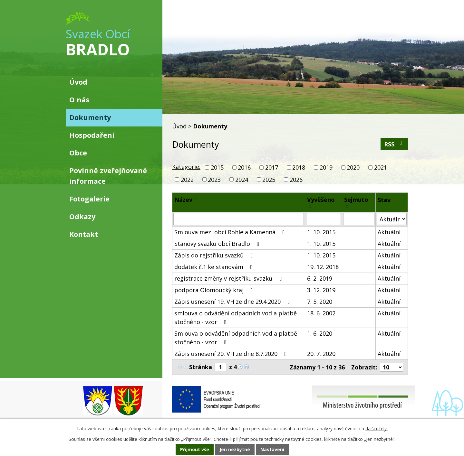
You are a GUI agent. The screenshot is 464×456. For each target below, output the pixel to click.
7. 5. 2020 (319, 301)
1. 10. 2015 (321, 232)
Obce (78, 152)
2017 (271, 167)
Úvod (179, 126)
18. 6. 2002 (321, 313)
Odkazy (82, 216)
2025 (268, 179)
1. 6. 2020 (319, 333)
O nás (79, 99)
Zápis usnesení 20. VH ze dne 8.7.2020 (231, 354)
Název (183, 199)
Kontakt (83, 234)
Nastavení (272, 449)
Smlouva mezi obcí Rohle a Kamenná (230, 232)
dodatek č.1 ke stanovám (214, 267)
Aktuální (389, 232)
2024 (241, 179)
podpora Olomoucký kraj (215, 290)
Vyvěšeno (321, 199)
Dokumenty (90, 117)
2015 (217, 167)
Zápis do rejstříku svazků (215, 255)
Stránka (200, 367)
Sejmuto (356, 199)
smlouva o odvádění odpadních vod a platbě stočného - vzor (235, 317)
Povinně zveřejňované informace (108, 175)
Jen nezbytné (234, 449)
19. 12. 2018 (323, 267)
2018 (298, 167)
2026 (296, 179)
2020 (353, 167)
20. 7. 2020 (321, 354)
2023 (214, 179)
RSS (394, 144)
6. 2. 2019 (319, 278)
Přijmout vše (194, 449)
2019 (326, 167)
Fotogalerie (89, 198)
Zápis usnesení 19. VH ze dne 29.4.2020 (233, 301)
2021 (380, 167)
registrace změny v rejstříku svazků (229, 278)
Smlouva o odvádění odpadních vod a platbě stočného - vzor (235, 338)
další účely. (376, 428)
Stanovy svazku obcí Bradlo (218, 243)
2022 (187, 179)
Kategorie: (186, 167)
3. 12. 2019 (321, 290)
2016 (244, 167)
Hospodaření (91, 135)
